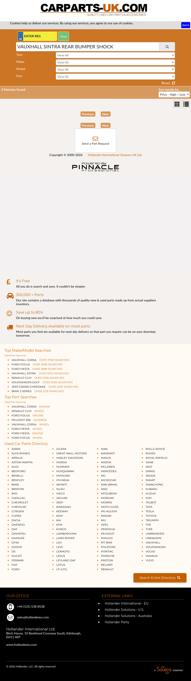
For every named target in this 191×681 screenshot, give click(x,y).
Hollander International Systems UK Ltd (115, 155)
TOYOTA (151, 515)
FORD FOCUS (37, 364)
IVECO (60, 493)
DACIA (16, 520)
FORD (16, 569)
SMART (150, 480)
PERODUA (108, 529)
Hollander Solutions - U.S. (124, 610)
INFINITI (61, 484)
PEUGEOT (107, 533)
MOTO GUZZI (110, 506)
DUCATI (17, 556)
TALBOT (151, 502)
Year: (19, 54)
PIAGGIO (107, 538)
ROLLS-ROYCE (155, 449)
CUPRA (16, 515)
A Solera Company (168, 670)
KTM (59, 524)
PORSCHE (108, 556)
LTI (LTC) (61, 569)
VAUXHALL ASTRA (40, 373)
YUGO (150, 560)
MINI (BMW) (109, 484)
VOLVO (150, 551)
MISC (104, 489)
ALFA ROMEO (21, 453)
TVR (148, 524)
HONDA (61, 462)
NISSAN (106, 515)
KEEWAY (62, 511)
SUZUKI (151, 493)
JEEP (59, 502)
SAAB (149, 462)
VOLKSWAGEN (155, 547)
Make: (20, 62)
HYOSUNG (63, 475)
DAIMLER (18, 538)
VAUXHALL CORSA (40, 360)
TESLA (150, 511)
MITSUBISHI (109, 493)
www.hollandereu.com (21, 644)
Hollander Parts (116, 622)
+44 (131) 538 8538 (25, 606)
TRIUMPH (152, 520)
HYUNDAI (62, 480)
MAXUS (106, 457)
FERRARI (18, 560)
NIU (103, 520)
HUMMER (62, 466)
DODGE (17, 547)
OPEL (105, 524)
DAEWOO (18, 524)
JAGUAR (61, 498)
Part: (19, 76)
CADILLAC (18, 498)
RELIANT (107, 564)
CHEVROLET (20, 502)
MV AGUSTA (109, 511)
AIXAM (16, 449)
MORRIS (106, 502)
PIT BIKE (106, 542)
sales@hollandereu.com (27, 617)
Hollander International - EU (126, 603)
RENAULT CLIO (38, 377)
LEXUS (60, 556)
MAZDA (106, 462)
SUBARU (151, 489)
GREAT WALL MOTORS (71, 453)
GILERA (61, 449)
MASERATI (108, 453)
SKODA (150, 475)
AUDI (15, 466)
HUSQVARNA (65, 471)
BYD (14, 493)
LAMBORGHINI (66, 533)
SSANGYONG (154, 484)
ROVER (150, 453)
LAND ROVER (65, 538)
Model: (21, 69)
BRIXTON (18, 489)
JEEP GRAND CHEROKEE (45, 386)
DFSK (15, 542)
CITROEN (18, 511)
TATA (149, 506)
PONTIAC (107, 551)
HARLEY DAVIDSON (69, 457)
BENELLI (17, 475)
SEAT (149, 466)
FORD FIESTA (37, 368)
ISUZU (60, 489)
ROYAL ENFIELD (156, 457)
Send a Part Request (95, 143)
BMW (15, 484)
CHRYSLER (19, 506)
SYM (148, 498)
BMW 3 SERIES (38, 391)
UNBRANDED (155, 533)
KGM (59, 515)
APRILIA (17, 457)
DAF (14, 529)
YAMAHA (152, 556)
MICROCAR (108, 480)
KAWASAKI (63, 506)
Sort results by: (169, 89)
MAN (104, 449)
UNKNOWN (153, 538)
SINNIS (150, 471)
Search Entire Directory (160, 578)
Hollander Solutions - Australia (128, 616)
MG (103, 475)
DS (13, 551)
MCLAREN (108, 466)
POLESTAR (108, 547)
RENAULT (107, 569)
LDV (59, 542)
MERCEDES (109, 471)
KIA (58, 520)
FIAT (14, 564)
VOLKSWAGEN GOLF (42, 382)
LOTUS (60, 564)
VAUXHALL (153, 542)
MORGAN (107, 498)
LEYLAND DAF (66, 560)
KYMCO (61, 529)
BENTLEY (18, 480)
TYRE (149, 529)
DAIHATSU (19, 533)
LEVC (59, 547)
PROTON (107, 560)
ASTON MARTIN (22, 462)
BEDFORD (19, 471)
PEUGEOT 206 (29, 420)
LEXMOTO (63, 551)
